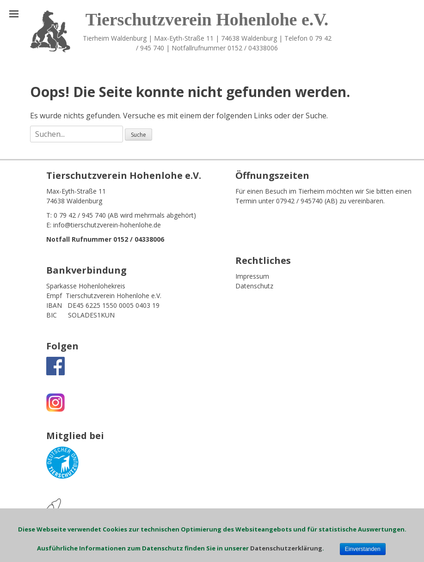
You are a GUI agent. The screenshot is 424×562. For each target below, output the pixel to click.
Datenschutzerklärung (286, 548)
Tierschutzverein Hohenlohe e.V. (207, 19)
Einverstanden (363, 549)
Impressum (252, 276)
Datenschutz (254, 285)
